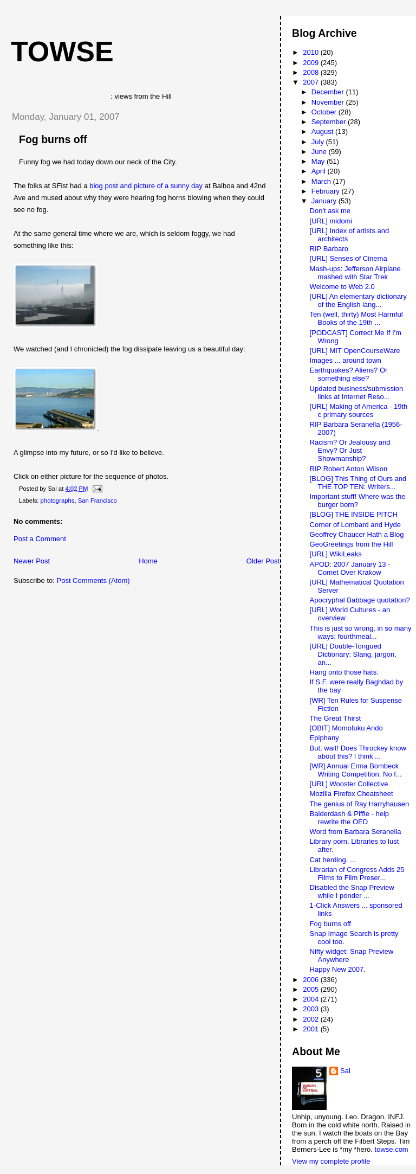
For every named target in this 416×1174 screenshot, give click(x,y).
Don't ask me (330, 211)
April (319, 171)
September (329, 122)
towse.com (391, 1149)
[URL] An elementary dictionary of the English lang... (358, 300)
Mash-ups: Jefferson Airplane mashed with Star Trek (355, 273)
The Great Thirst (335, 718)
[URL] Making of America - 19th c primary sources (359, 410)
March (322, 181)
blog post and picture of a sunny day (146, 186)
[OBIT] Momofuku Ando (346, 728)
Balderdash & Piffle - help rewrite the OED (349, 818)
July (318, 142)
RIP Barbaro (329, 249)
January (325, 201)
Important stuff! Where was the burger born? (358, 500)
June (320, 151)
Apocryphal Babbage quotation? (360, 600)
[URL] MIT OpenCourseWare (355, 351)
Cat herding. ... (333, 860)
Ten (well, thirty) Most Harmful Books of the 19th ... (356, 318)
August (323, 131)
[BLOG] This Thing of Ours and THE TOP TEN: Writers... (358, 482)
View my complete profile (331, 1161)
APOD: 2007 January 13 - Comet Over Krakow (350, 568)
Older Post (263, 561)
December (328, 92)
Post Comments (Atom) (93, 580)
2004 (312, 999)
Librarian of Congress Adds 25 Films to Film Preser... (357, 873)
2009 (312, 63)
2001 (312, 1029)
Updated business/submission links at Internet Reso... (357, 392)
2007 (312, 82)
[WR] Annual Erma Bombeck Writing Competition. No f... (356, 770)
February (326, 191)
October (325, 112)
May (319, 161)
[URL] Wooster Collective (349, 784)
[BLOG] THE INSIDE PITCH (354, 514)
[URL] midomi (331, 221)
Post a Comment (40, 539)
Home (148, 561)
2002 (312, 1019)
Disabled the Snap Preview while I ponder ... (352, 891)
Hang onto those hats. (344, 672)
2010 (312, 52)
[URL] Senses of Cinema (348, 258)
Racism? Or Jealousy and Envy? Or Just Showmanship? (350, 450)
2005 (312, 989)
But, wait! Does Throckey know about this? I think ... (358, 752)
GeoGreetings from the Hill (351, 544)
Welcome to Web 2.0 (342, 287)
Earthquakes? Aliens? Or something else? (349, 374)
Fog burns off (53, 139)
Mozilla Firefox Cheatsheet (351, 794)
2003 (312, 1009)
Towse (62, 51)
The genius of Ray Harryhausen (360, 804)
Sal (345, 1071)
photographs (58, 500)
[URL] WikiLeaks (336, 554)
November (328, 102)
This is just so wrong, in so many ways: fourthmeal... (361, 632)
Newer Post (32, 561)
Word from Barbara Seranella (355, 831)
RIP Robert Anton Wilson (349, 469)
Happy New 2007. (338, 969)
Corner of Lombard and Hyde (355, 525)
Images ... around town (345, 360)
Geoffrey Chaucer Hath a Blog (357, 534)
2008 (312, 72)
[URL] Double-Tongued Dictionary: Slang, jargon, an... (353, 654)
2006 (312, 980)
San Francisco (97, 500)
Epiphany (324, 738)
